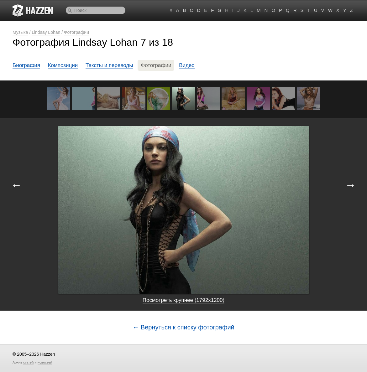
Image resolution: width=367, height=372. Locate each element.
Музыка (20, 32)
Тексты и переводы (109, 65)
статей (28, 362)
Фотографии (76, 32)
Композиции (63, 65)
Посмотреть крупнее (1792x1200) (183, 300)
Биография (26, 65)
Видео (187, 65)
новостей (45, 362)
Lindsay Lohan (46, 32)
